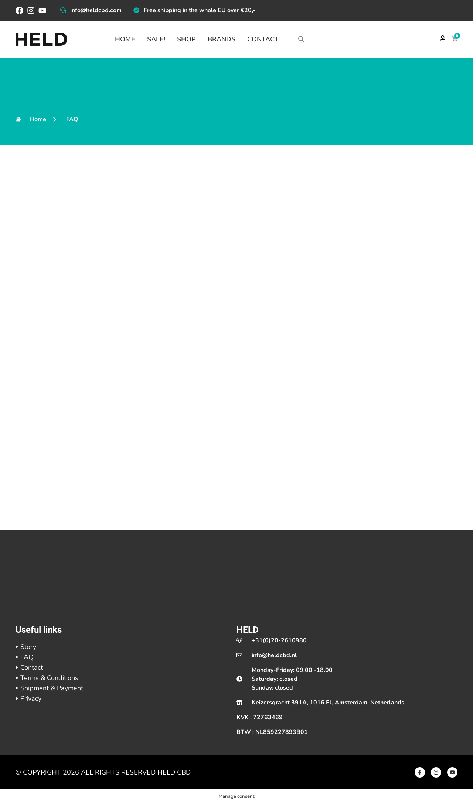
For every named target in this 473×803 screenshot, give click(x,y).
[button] (301, 39)
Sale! (156, 39)
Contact (263, 39)
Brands (221, 39)
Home (125, 39)
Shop (186, 39)
